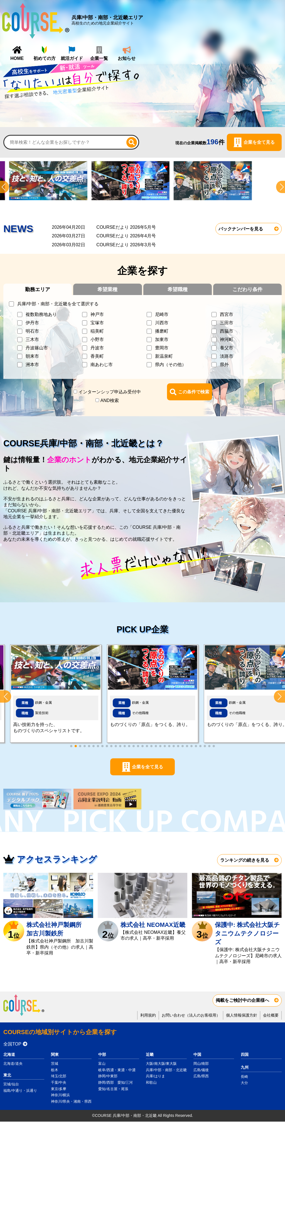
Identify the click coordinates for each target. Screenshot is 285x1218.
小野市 (97, 339)
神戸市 (97, 314)
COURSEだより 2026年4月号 (126, 235)
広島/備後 (201, 1070)
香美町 (97, 356)
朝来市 (32, 356)
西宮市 (226, 314)
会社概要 (271, 1015)
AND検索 (109, 400)
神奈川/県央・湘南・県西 (71, 1101)
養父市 (226, 347)
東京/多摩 (59, 1089)
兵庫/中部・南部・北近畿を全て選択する (58, 303)
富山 (101, 1063)
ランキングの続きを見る (244, 860)
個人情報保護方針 (241, 1015)
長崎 (244, 1077)
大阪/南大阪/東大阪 (161, 1063)
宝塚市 (97, 322)
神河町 (226, 339)
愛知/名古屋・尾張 (113, 1089)
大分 (244, 1083)
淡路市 (226, 356)
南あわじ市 (101, 364)
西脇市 (226, 331)
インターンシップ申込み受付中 (109, 391)
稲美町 (97, 331)
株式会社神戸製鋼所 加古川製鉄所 (57, 929)
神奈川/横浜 (60, 1095)
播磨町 (161, 331)
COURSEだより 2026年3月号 (126, 244)
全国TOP (12, 1044)
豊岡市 (161, 347)
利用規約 (148, 1015)
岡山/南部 (201, 1063)
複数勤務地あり (41, 314)
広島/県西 (201, 1076)
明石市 (32, 331)
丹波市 (97, 347)
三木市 (32, 339)
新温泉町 (164, 356)
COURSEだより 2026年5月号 (126, 227)
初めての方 (186, 22)
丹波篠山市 (37, 347)
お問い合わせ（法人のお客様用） (191, 1015)
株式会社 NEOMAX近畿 (153, 925)
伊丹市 (32, 322)
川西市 (161, 322)
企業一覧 (240, 22)
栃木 (54, 1070)
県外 (224, 364)
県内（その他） (170, 364)
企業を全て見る (259, 142)
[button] (279, 696)
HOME (158, 22)
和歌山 (151, 1082)
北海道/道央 (13, 1063)
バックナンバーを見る (240, 228)
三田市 (226, 322)
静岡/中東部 (107, 1076)
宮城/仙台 (11, 1084)
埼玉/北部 (59, 1076)
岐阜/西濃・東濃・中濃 (117, 1070)
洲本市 (32, 364)
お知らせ (268, 22)
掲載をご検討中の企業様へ (242, 1000)
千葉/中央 (59, 1082)
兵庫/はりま (155, 1076)
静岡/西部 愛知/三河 (115, 1082)
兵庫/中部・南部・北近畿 (166, 1070)
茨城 (54, 1063)
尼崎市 (161, 314)
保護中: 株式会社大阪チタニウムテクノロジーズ (247, 934)
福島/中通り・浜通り (20, 1090)
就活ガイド (213, 22)
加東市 (161, 339)
